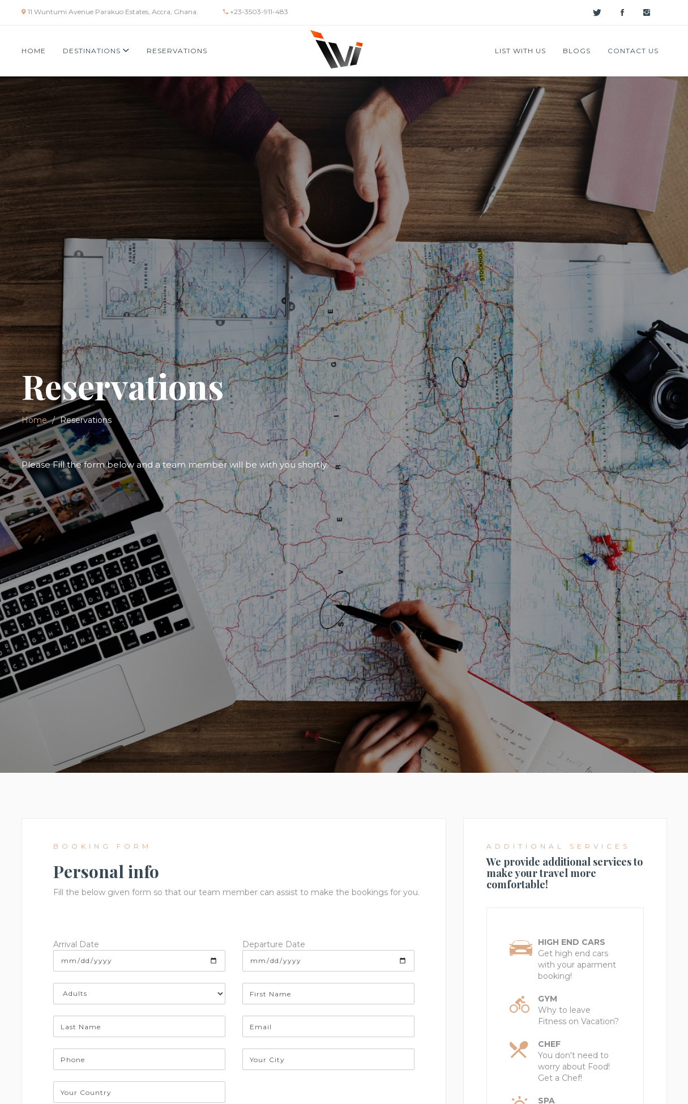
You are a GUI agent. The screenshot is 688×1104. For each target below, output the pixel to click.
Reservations (177, 50)
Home (34, 50)
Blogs (577, 50)
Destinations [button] (96, 50)
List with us (520, 50)
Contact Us (633, 50)
